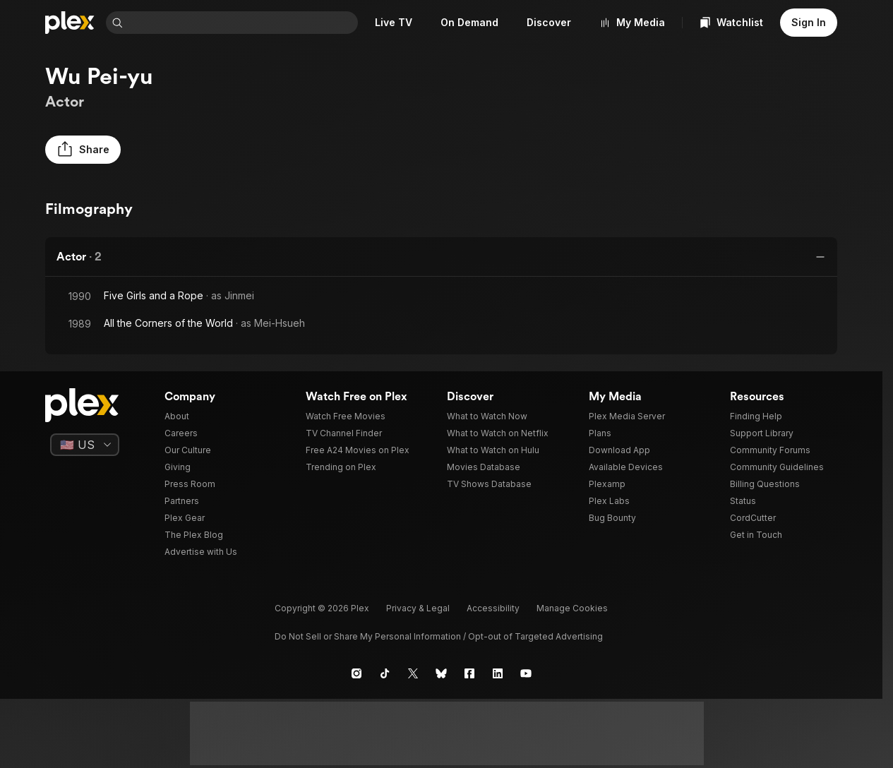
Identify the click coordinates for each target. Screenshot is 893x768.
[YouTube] (526, 673)
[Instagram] (356, 673)
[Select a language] (84, 444)
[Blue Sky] (441, 673)
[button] (83, 150)
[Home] (70, 22)
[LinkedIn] (498, 673)
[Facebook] (469, 673)
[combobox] (243, 22)
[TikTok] (385, 673)
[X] (413, 673)
